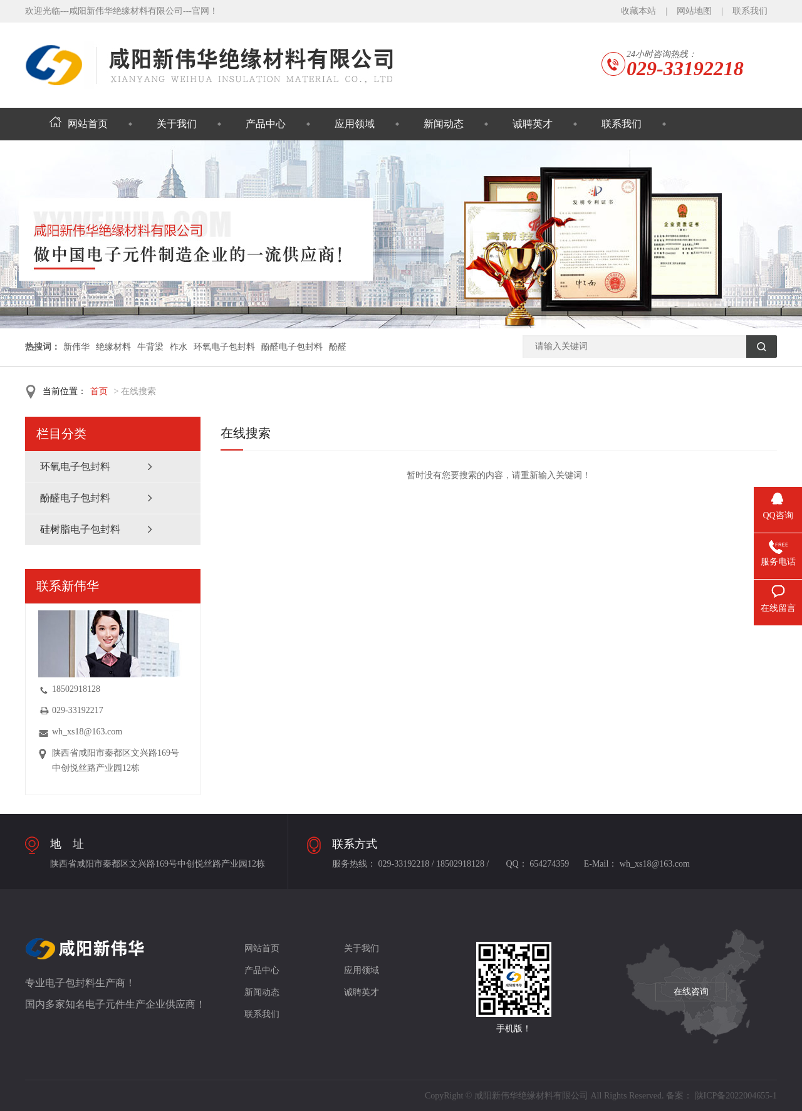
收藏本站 (638, 11)
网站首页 (78, 123)
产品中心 (266, 123)
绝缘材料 (113, 347)
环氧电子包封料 (224, 347)
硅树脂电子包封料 (80, 529)
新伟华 (76, 347)
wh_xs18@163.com (87, 731)
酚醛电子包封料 (292, 347)
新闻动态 (444, 123)
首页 (99, 391)
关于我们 (177, 123)
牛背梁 (150, 347)
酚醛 (337, 347)
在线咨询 (691, 991)
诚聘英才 (533, 123)
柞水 (178, 347)
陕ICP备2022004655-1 (736, 1095)
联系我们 (750, 11)
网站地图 (694, 11)
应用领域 (355, 123)
